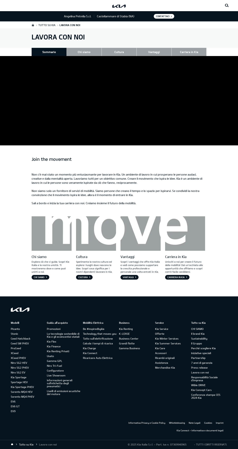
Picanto (15, 328)
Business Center (129, 338)
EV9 (13, 411)
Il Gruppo (196, 343)
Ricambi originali (165, 357)
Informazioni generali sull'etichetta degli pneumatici (59, 383)
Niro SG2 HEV (19, 362)
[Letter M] (52, 234)
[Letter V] (140, 234)
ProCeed (16, 348)
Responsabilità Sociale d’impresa (204, 379)
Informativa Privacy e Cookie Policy (146, 422)
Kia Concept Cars (201, 389)
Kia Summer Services (168, 343)
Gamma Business (129, 348)
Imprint (219, 422)
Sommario (49, 52)
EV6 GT (15, 406)
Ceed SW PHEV (20, 343)
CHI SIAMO (197, 328)
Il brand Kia (198, 333)
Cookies (208, 422)
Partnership (198, 357)
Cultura (119, 52)
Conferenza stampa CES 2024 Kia (205, 396)
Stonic (14, 333)
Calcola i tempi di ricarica (98, 343)
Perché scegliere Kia (203, 348)
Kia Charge (89, 348)
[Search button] (227, 5)
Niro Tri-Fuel (54, 365)
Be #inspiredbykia (93, 328)
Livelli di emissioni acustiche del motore (63, 392)
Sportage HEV (19, 382)
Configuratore (55, 370)
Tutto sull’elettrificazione (98, 338)
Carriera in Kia (189, 52)
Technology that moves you (99, 333)
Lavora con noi (200, 372)
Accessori (161, 353)
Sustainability (199, 338)
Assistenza (161, 362)
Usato (50, 356)
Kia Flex (51, 341)
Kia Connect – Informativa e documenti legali (200, 430)
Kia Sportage (18, 377)
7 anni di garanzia (201, 362)
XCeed (14, 353)
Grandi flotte (127, 343)
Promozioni (53, 328)
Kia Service (161, 328)
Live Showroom (56, 375)
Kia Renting (126, 328)
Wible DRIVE (198, 385)
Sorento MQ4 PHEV (22, 396)
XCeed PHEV (18, 357)
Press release (199, 367)
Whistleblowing (177, 422)
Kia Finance (54, 346)
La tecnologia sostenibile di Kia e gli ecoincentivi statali (63, 335)
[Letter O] (96, 234)
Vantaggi (154, 52)
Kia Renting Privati (58, 351)
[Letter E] (185, 234)
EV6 (13, 401)
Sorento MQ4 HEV (22, 391)
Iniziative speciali (201, 353)
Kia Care (160, 348)
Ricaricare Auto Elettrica (97, 357)
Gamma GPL (54, 360)
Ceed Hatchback (20, 338)
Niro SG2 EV (18, 372)
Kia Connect (90, 353)
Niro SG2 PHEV (20, 367)
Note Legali (194, 422)
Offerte (159, 333)
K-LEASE (124, 333)
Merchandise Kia (165, 367)
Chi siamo (84, 52)
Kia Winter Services (166, 338)
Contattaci (162, 16)
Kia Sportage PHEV (22, 387)
